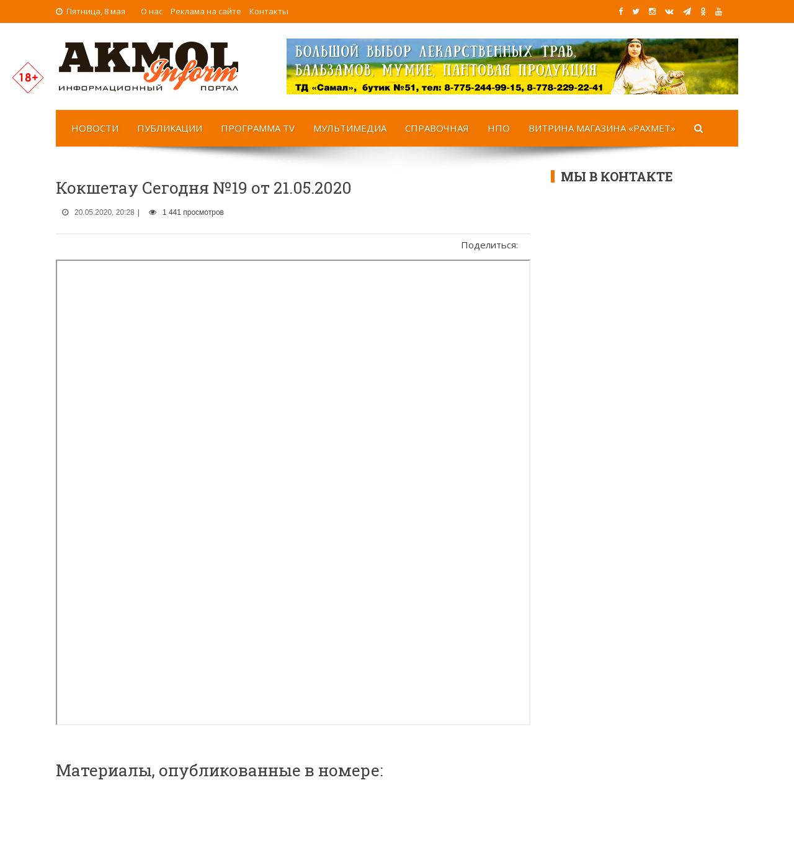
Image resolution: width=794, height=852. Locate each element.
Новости (94, 128)
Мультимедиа (349, 128)
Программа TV (258, 128)
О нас (152, 11)
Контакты (268, 11)
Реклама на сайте (206, 11)
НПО (499, 128)
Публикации (169, 128)
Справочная (437, 128)
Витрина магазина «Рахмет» (602, 128)
